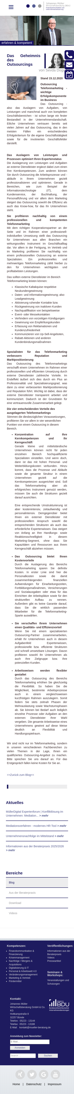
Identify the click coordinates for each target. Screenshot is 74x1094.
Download (15, 903)
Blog (11, 882)
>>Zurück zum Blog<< (20, 774)
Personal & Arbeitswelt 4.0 (23, 971)
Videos (13, 913)
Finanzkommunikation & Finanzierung (21, 953)
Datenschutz (34, 1084)
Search (48, 1056)
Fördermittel (15, 981)
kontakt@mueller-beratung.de (35, 1027)
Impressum (54, 1084)
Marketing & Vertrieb (19, 978)
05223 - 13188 (27, 1024)
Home (16, 1084)
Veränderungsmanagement (23, 974)
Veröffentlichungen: (60, 945)
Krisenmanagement (19, 957)
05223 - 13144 (27, 1020)
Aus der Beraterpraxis (22, 892)
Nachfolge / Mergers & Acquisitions (20, 963)
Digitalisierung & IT (19, 967)
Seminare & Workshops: (55, 974)
